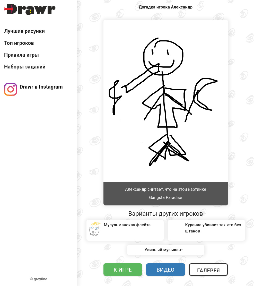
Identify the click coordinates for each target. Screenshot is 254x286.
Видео (166, 270)
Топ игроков (19, 43)
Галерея (208, 270)
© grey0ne (38, 279)
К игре (123, 270)
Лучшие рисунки (24, 31)
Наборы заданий (25, 67)
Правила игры (21, 55)
